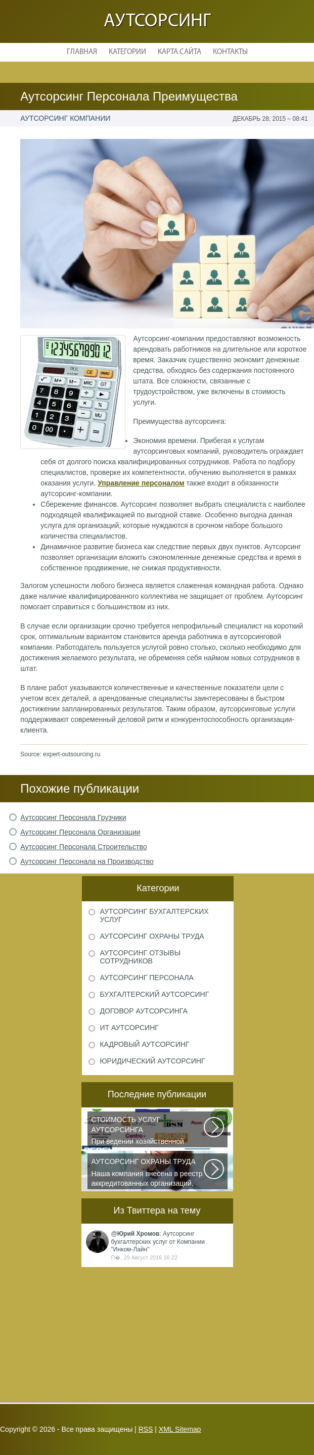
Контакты (230, 52)
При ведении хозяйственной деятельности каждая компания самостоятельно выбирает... (148, 1131)
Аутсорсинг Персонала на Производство (86, 861)
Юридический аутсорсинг (152, 1061)
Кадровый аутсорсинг (144, 1044)
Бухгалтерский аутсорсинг (154, 994)
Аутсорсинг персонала (146, 978)
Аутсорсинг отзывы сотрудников (140, 957)
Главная (82, 52)
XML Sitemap (180, 1429)
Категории (127, 52)
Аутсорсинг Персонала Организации (80, 832)
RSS (146, 1429)
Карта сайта (179, 52)
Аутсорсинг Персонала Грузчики (73, 817)
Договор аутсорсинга (143, 1011)
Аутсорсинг (157, 21)
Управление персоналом (141, 483)
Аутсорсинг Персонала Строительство (83, 847)
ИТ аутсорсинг (129, 1028)
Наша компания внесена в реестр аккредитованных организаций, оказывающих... (148, 1173)
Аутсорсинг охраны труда (152, 936)
